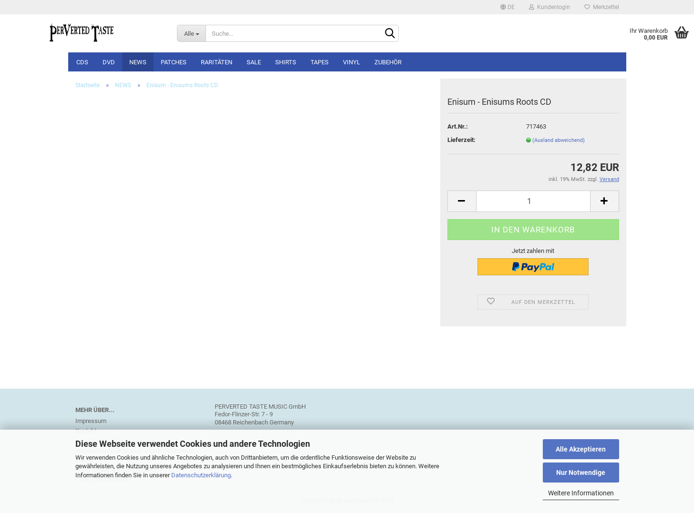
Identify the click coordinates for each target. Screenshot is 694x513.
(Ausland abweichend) (558, 140)
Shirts (285, 62)
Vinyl (351, 62)
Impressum (90, 420)
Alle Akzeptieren (581, 449)
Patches (173, 62)
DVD (109, 62)
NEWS (137, 62)
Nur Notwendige (580, 472)
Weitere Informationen (581, 493)
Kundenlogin (549, 7)
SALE (254, 62)
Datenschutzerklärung (201, 475)
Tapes (320, 62)
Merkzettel (601, 7)
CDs (82, 62)
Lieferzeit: (461, 139)
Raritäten (216, 62)
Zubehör (388, 62)
